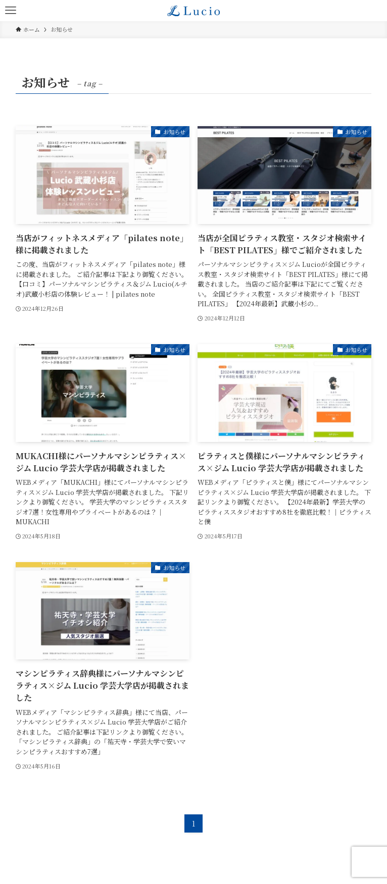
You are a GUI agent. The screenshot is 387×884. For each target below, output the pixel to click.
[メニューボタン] (10, 10)
